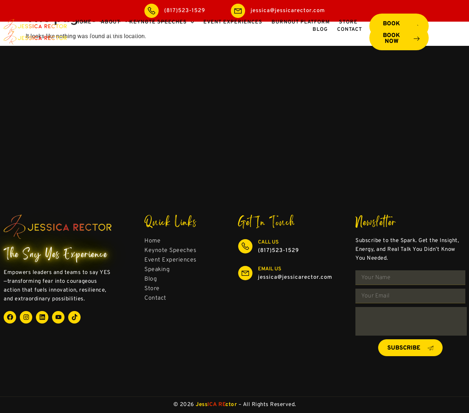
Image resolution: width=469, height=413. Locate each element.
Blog (320, 41)
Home (83, 34)
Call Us (268, 242)
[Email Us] (245, 273)
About (110, 34)
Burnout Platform (301, 34)
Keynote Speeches (161, 34)
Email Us (269, 269)
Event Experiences (232, 34)
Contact (349, 41)
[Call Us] (245, 246)
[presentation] (411, 321)
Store (348, 34)
